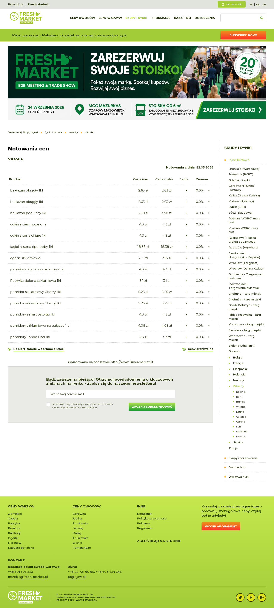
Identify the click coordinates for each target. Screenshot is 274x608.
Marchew (14, 542)
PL (251, 4)
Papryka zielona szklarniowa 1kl (35, 281)
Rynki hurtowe (239, 160)
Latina (240, 411)
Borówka (79, 513)
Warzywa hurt (239, 476)
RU (264, 4)
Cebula (13, 518)
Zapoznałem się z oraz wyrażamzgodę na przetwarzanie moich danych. (82, 406)
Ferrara (240, 436)
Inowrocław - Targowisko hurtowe (244, 286)
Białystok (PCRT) (241, 174)
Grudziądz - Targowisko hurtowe (246, 276)
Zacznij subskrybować (152, 406)
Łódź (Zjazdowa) (240, 212)
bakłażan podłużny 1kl (28, 213)
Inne (141, 506)
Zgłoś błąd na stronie (159, 541)
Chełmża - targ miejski (245, 299)
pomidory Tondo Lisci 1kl (30, 337)
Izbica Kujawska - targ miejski (245, 316)
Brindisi (240, 401)
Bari (238, 396)
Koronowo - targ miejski (246, 324)
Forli (239, 426)
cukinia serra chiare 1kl (28, 235)
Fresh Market (38, 4)
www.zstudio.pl (86, 600)
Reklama (143, 523)
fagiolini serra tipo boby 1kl (31, 247)
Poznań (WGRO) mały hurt (244, 220)
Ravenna (241, 431)
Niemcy (238, 380)
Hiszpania (240, 369)
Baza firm (182, 18)
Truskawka (80, 523)
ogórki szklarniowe (25, 258)
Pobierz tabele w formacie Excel (39, 349)
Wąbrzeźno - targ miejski (241, 338)
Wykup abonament (221, 526)
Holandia (239, 374)
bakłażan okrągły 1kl (26, 190)
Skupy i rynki (136, 18)
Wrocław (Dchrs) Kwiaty (246, 268)
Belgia (237, 357)
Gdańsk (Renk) (239, 180)
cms (72, 600)
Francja (238, 363)
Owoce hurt (237, 467)
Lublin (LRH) (237, 206)
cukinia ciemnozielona (28, 224)
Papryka (14, 523)
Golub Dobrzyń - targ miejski (244, 307)
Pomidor (14, 528)
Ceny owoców (82, 18)
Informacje (161, 18)
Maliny (76, 533)
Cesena (240, 421)
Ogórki (13, 538)
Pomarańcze (81, 547)
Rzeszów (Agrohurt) (243, 247)
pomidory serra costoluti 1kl (32, 314)
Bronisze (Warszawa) (244, 168)
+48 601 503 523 (20, 572)
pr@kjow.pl (77, 577)
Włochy (238, 386)
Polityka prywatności (152, 518)
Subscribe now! (243, 35)
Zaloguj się (233, 4)
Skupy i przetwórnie (243, 458)
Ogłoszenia (204, 18)
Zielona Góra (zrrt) (241, 345)
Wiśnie (77, 542)
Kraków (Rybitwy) (241, 201)
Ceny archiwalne (200, 349)
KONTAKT (16, 560)
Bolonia (241, 391)
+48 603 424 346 (109, 572)
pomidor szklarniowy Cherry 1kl (35, 292)
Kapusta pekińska (21, 547)
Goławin (234, 351)
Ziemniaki (15, 513)
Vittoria (240, 406)
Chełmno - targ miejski (245, 293)
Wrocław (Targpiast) (243, 263)
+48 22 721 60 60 (81, 572)
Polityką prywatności (84, 404)
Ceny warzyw (110, 18)
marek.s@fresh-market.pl (28, 577)
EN (258, 4)
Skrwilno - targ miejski (245, 330)
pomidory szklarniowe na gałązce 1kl (39, 325)
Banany (77, 528)
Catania (241, 416)
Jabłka (77, 518)
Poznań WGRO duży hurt (243, 230)
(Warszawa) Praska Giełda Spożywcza (242, 240)
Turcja (233, 448)
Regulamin (144, 513)
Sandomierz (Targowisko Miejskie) (244, 255)
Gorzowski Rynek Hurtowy (241, 187)
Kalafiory (14, 533)
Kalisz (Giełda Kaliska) (244, 195)
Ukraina (238, 442)
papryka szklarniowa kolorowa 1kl (37, 269)
